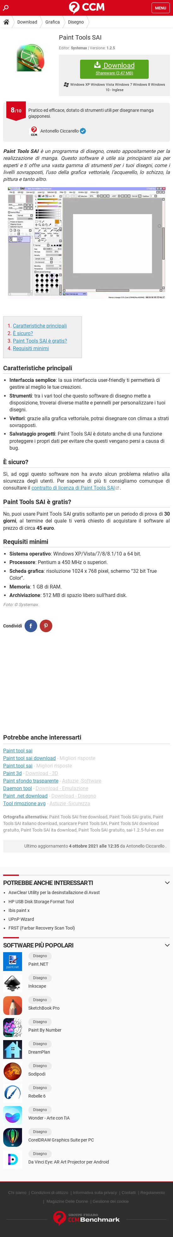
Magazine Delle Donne (67, 1201)
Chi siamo (17, 1192)
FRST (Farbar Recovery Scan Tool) (42, 927)
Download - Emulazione (62, 788)
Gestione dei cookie (111, 1201)
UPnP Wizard (21, 919)
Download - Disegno (73, 796)
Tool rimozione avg (24, 803)
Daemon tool (17, 788)
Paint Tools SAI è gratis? (40, 341)
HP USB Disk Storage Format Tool (41, 901)
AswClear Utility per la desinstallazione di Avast (54, 892)
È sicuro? (23, 333)
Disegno (76, 21)
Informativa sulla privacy (95, 1192)
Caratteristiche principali (40, 326)
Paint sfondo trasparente (30, 781)
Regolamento (153, 1192)
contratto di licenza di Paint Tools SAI (73, 488)
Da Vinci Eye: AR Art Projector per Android (68, 1161)
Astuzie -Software (81, 781)
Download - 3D (42, 773)
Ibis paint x (19, 910)
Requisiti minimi (31, 348)
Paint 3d (12, 773)
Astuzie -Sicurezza (69, 803)
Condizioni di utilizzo (49, 1192)
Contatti (129, 1192)
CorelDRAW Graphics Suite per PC (61, 1139)
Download (27, 21)
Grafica (52, 21)
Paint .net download (25, 796)
